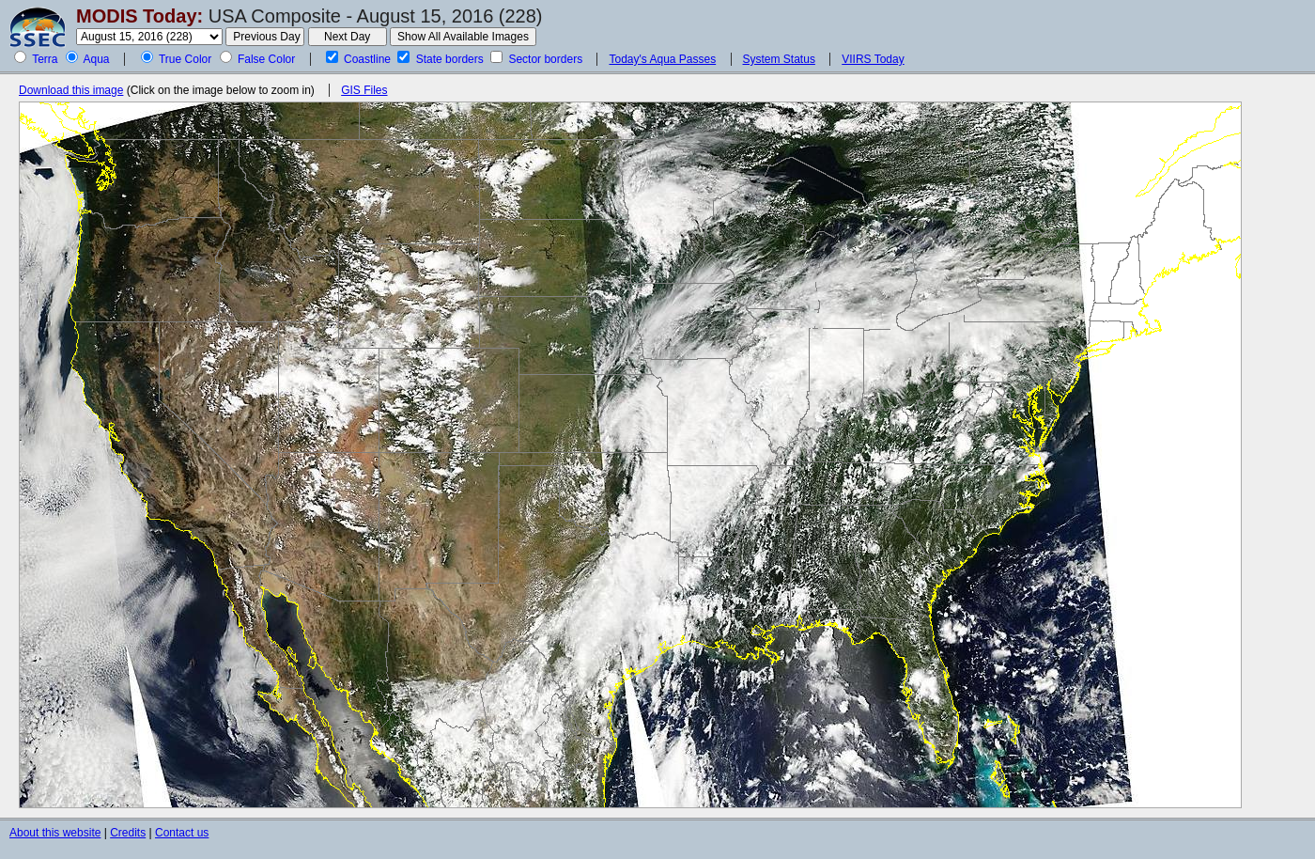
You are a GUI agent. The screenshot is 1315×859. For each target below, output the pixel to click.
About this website (55, 832)
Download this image (71, 90)
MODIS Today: (139, 16)
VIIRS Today (873, 59)
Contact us (182, 832)
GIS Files (364, 90)
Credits (128, 832)
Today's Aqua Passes (662, 59)
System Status (779, 59)
